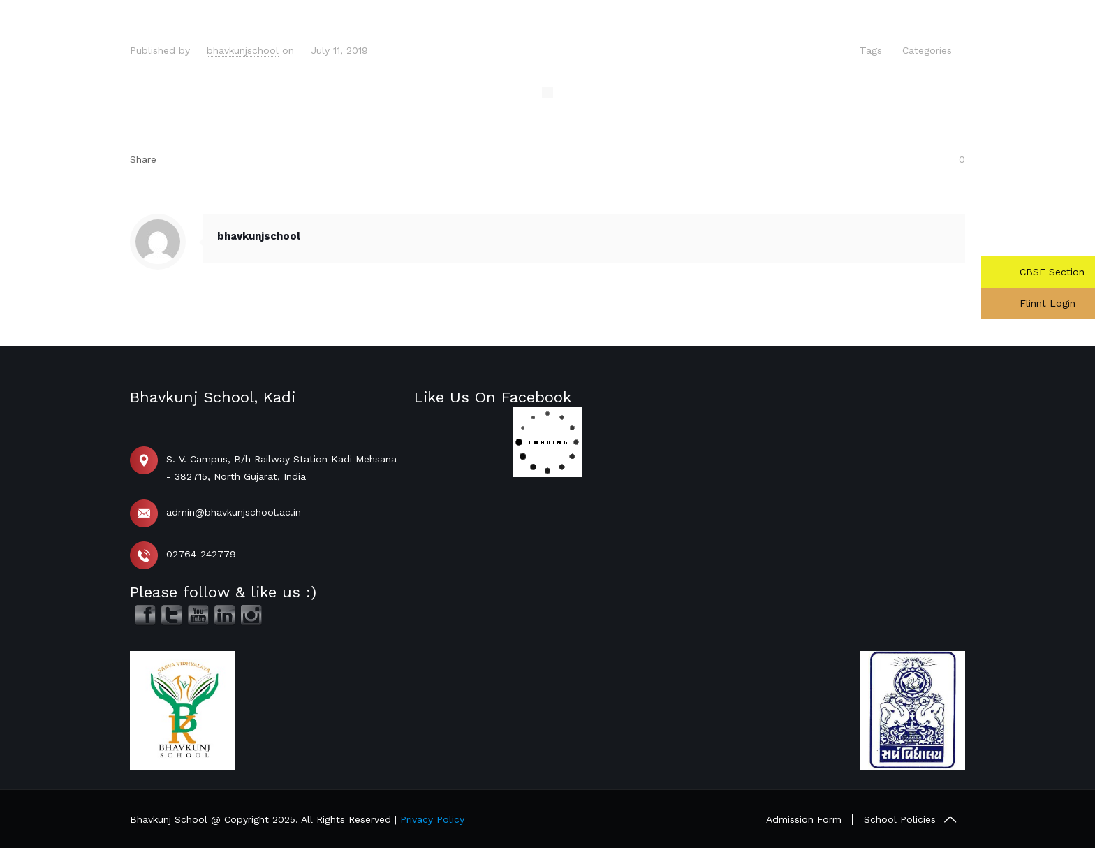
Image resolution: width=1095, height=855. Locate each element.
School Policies (900, 819)
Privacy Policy (432, 819)
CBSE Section (1050, 271)
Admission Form (804, 819)
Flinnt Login (1045, 303)
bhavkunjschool (243, 50)
